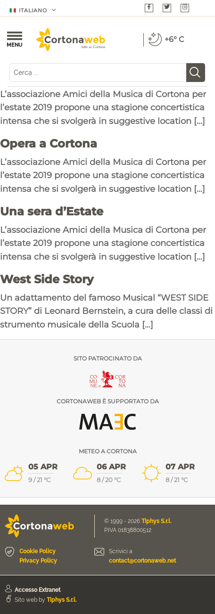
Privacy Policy (38, 560)
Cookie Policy (37, 551)
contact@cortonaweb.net (142, 560)
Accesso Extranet (37, 590)
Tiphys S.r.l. (156, 521)
